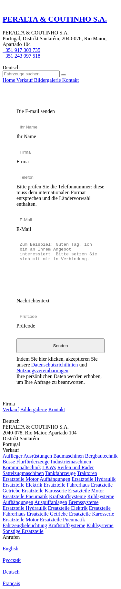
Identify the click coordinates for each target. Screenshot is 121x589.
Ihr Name (26, 136)
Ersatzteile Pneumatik (25, 496)
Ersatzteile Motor (21, 479)
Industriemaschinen (71, 461)
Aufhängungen (55, 479)
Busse (9, 461)
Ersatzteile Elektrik (22, 485)
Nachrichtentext (32, 300)
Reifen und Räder (75, 467)
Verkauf (11, 409)
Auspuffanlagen (50, 502)
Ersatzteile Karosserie (44, 490)
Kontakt (56, 409)
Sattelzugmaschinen (23, 473)
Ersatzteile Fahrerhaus (67, 485)
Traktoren (87, 473)
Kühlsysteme (100, 496)
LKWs (49, 467)
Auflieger (12, 456)
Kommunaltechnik (22, 467)
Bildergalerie (33, 409)
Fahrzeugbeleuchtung (25, 525)
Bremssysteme (83, 502)
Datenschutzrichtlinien (54, 364)
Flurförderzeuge (32, 461)
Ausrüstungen (37, 456)
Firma (22, 161)
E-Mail (23, 229)
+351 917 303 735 (21, 50)
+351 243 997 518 (21, 56)
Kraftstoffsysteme (67, 496)
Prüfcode (25, 325)
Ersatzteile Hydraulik (94, 479)
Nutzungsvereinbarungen (42, 370)
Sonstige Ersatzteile (23, 531)
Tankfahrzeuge (60, 473)
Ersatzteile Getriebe (47, 514)
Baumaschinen (68, 456)
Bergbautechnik (101, 456)
